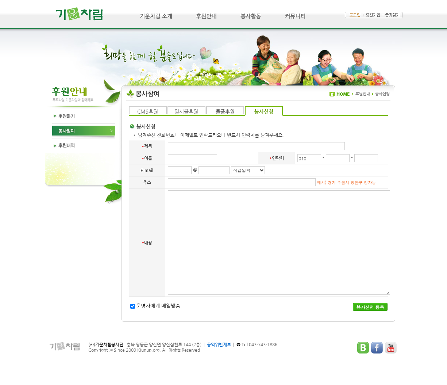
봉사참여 (83, 131)
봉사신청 (263, 111)
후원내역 (83, 145)
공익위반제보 (219, 344)
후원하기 (83, 116)
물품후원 (225, 111)
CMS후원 (147, 111)
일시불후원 (186, 111)
